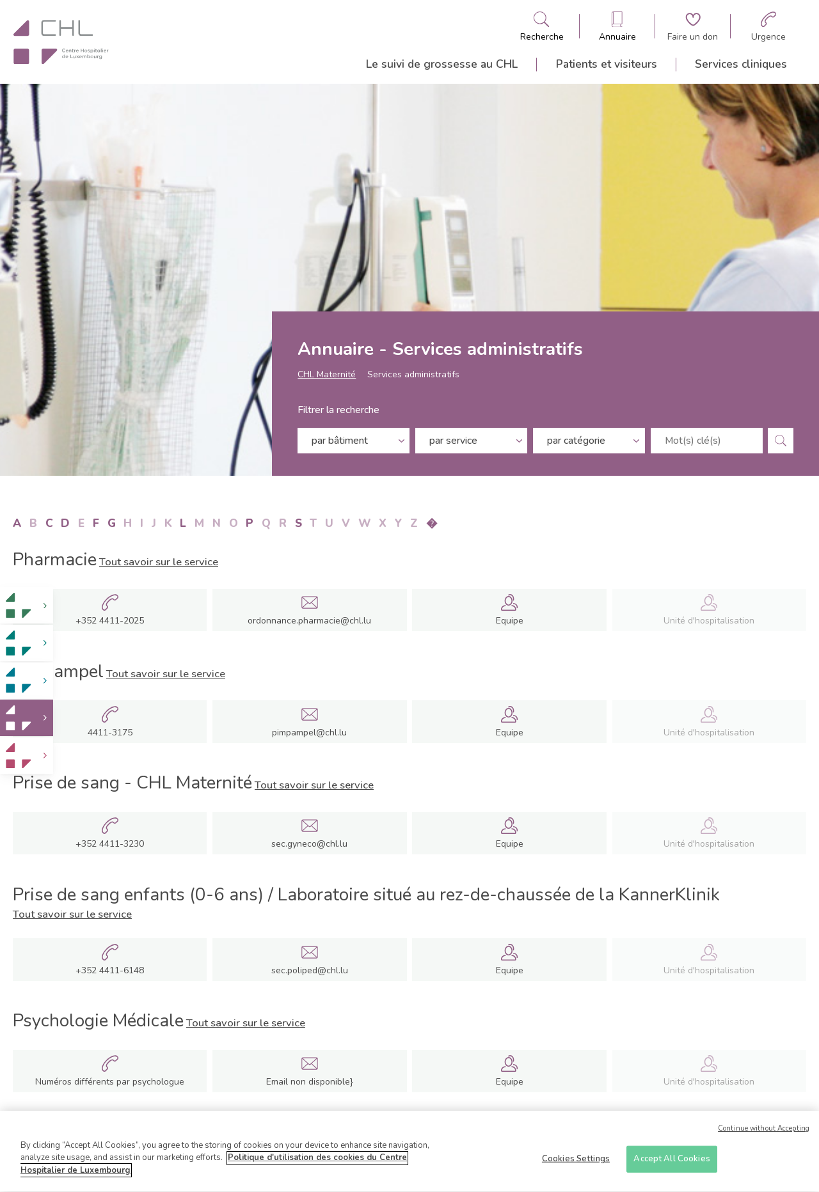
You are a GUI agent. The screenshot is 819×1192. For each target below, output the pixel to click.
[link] (26, 605)
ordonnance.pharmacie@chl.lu (309, 621)
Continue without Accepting (763, 1133)
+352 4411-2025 (110, 620)
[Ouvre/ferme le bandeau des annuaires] (617, 27)
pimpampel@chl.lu (309, 732)
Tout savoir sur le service (158, 561)
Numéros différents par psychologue (109, 1082)
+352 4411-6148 (110, 970)
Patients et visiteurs (606, 64)
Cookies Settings (576, 1163)
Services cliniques (741, 64)
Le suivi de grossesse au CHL (442, 64)
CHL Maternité (327, 378)
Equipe (509, 620)
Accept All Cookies (671, 1163)
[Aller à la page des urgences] (768, 27)
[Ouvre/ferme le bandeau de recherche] (542, 27)
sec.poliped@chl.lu (309, 970)
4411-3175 (110, 732)
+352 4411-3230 (110, 844)
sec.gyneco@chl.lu (309, 844)
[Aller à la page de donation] (692, 27)
